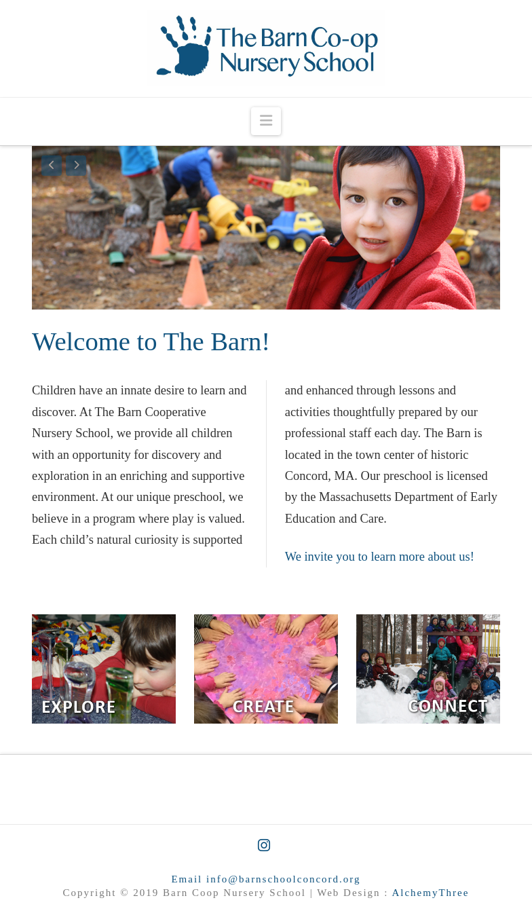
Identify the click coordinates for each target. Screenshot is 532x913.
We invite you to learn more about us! (379, 556)
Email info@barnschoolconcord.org (265, 879)
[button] (266, 121)
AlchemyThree (430, 892)
